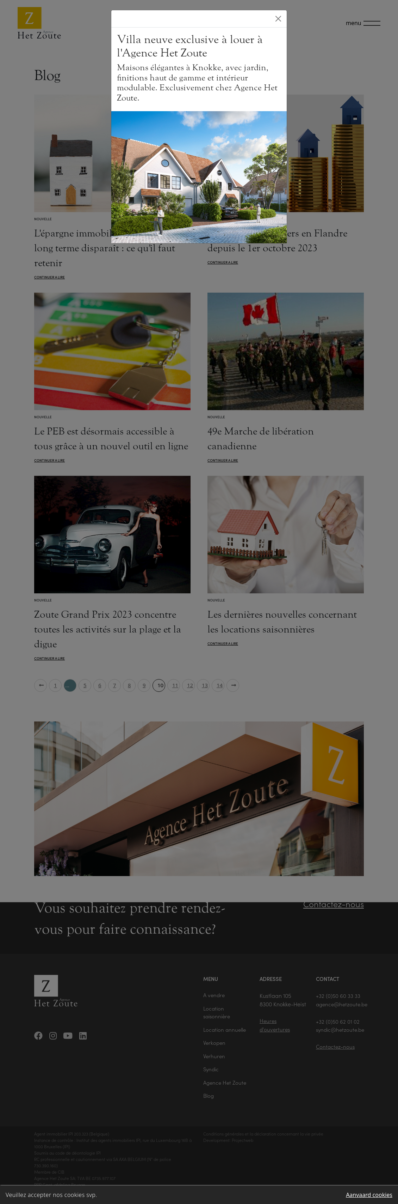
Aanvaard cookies (369, 1195)
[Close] (278, 18)
